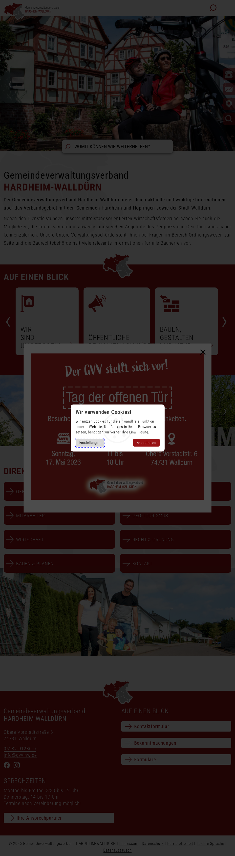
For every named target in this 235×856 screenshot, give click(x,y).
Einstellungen (90, 442)
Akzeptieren (146, 442)
